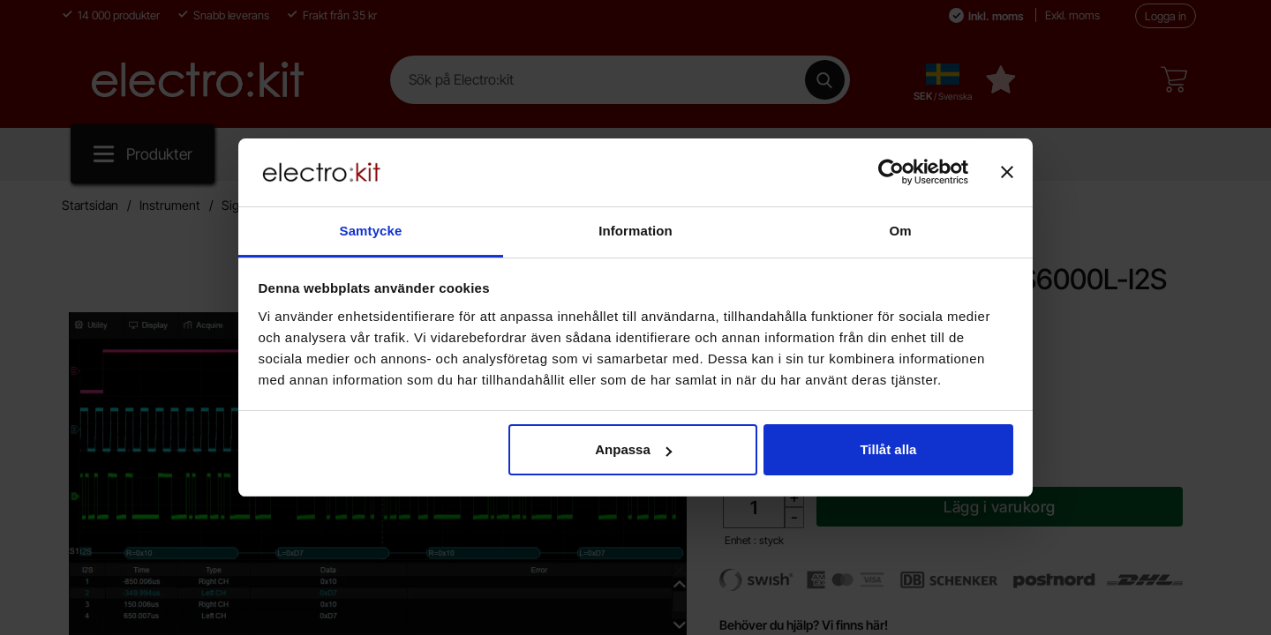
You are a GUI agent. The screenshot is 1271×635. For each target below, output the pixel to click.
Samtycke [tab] (371, 230)
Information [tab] (635, 230)
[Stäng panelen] (1007, 172)
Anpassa (633, 449)
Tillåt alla (888, 449)
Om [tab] (900, 230)
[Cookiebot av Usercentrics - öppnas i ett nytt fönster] (891, 172)
